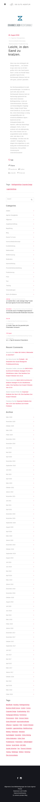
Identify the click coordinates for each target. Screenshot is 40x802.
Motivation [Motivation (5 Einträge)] (22, 731)
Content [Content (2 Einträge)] (23, 708)
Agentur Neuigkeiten (18, 38)
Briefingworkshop (16, 184)
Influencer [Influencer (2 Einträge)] (9, 725)
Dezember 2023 (10, 461)
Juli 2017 (8, 650)
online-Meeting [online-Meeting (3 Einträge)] (26, 735)
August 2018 (9, 602)
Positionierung (23, 44)
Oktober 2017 (10, 641)
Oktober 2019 (10, 549)
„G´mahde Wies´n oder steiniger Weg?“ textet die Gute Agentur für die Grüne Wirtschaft (19, 302)
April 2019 (9, 575)
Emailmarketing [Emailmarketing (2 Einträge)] (21, 711)
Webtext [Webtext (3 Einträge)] (21, 752)
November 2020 (10, 518)
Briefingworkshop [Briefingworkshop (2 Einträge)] (24, 704)
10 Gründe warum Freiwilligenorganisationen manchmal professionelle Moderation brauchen (19, 311)
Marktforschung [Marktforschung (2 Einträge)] (27, 728)
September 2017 (11, 646)
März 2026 (9, 417)
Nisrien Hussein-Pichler (13, 392)
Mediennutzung (10, 255)
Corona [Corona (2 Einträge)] (28, 708)
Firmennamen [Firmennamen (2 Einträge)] (10, 718)
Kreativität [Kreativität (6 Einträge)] (9, 728)
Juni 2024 (9, 448)
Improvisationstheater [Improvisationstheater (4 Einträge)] (23, 721)
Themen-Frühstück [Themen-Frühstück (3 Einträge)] (26, 748)
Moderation (9, 259)
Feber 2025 (9, 434)
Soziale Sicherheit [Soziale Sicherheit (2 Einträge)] (11, 748)
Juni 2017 (9, 654)
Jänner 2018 (9, 628)
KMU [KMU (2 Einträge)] (20, 725)
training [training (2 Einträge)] (8, 752)
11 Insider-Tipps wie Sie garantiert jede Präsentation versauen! (17, 326)
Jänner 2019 (9, 584)
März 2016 (9, 690)
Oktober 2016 (10, 676)
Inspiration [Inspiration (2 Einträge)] (16, 725)
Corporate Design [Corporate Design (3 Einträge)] (11, 711)
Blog (7, 233)
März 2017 (9, 668)
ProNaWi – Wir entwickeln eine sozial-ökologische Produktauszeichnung (17, 361)
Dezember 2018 (10, 588)
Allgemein (9, 219)
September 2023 (11, 465)
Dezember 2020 (10, 514)
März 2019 (9, 580)
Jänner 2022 (9, 492)
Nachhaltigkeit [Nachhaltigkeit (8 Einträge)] (10, 735)
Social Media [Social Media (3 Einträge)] (15, 745)
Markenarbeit (13, 44)
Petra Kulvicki (10, 380)
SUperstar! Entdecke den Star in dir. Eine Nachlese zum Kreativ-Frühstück (19, 394)
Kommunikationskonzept (17, 41)
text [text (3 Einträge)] (18, 748)
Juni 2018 (9, 610)
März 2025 (9, 430)
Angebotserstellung (11, 224)
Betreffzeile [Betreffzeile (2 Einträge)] (9, 704)
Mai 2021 (8, 505)
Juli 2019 (8, 562)
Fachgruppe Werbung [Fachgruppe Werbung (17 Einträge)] (12, 715)
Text (7, 281)
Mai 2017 (8, 659)
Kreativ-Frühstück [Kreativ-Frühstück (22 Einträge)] (28, 725)
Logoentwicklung (11, 189)
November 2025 (10, 421)
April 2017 (9, 663)
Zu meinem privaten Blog (20, 795)
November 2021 (10, 496)
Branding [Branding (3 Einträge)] (16, 704)
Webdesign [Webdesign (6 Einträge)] (15, 752)
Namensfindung (10, 263)
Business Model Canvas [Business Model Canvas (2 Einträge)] (13, 708)
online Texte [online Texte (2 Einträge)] (21, 738)
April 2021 (9, 509)
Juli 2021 (8, 500)
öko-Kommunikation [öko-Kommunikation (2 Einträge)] (12, 755)
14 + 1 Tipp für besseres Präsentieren (17, 340)
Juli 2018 (8, 606)
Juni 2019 (9, 566)
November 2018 (10, 593)
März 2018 (9, 619)
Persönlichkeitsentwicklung (14, 268)
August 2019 (9, 558)
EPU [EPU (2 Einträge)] (28, 711)
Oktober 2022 (10, 487)
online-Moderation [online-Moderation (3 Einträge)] (11, 738)
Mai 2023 (8, 474)
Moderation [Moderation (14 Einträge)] (15, 731)
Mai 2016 (8, 681)
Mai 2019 (8, 571)
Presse (20, 789)
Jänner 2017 (9, 672)
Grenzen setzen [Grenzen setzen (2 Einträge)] (23, 718)
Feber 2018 (9, 624)
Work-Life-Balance (11, 294)
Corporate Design (27, 184)
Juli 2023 (8, 470)
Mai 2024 (8, 452)
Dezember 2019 (10, 544)
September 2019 (11, 553)
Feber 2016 (9, 694)
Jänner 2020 (9, 540)
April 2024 (9, 456)
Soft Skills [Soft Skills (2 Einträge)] (23, 745)
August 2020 (9, 527)
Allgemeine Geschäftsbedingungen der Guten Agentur (20, 786)
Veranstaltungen (10, 290)
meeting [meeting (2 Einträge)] (8, 731)
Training (8, 285)
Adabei (8, 211)
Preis (7, 277)
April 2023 (9, 478)
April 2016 (9, 685)
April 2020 (9, 531)
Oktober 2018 (10, 597)
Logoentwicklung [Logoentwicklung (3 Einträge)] (17, 728)
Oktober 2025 (10, 426)
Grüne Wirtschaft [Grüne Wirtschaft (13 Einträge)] (11, 721)
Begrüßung (9, 228)
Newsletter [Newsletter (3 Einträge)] (18, 735)
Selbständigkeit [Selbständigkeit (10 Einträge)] (27, 741)
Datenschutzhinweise (20, 793)
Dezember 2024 (10, 439)
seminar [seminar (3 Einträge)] (8, 745)
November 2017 (10, 637)
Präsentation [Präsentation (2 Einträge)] (19, 741)
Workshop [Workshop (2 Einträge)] (27, 752)
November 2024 (10, 443)
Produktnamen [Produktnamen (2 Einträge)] (10, 741)
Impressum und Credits (20, 791)
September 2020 (11, 522)
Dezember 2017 (10, 632)
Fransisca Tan (10, 401)
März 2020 (9, 536)
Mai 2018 (8, 615)
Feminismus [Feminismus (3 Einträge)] (22, 715)
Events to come (11, 237)
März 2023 (9, 483)
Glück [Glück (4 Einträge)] (16, 718)
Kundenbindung (10, 246)
